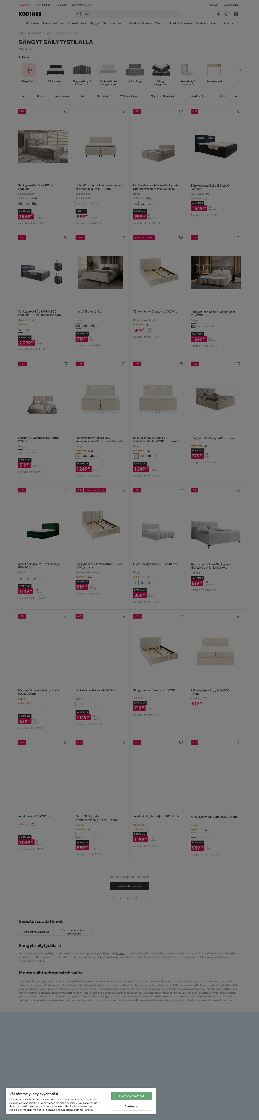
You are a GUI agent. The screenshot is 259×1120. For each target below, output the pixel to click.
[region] (81, 1101)
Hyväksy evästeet (131, 1096)
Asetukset (132, 1106)
